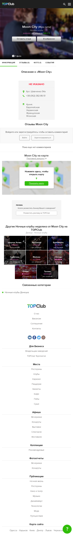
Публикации (36, 476)
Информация (8, 63)
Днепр (40, 530)
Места (36, 364)
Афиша (36, 412)
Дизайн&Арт (37, 501)
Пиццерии (36, 384)
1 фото (18, 56)
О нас (36, 314)
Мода (36, 511)
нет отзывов (37, 33)
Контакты (36, 328)
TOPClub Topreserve (36, 356)
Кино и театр (36, 491)
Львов (48, 530)
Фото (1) (37, 63)
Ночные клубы (36, 30)
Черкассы (58, 530)
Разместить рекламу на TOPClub (36, 213)
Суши (36, 404)
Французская (33, 113)
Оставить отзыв (24, 39)
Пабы (36, 399)
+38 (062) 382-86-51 (35, 95)
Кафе (36, 394)
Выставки (36, 427)
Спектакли (36, 432)
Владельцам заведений (36, 351)
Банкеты (37, 389)
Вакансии (36, 319)
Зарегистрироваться (42, 138)
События (49, 63)
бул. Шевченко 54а (36, 91)
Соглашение (37, 323)
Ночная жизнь (36, 481)
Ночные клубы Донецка (17, 292)
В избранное (49, 39)
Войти (24, 138)
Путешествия (36, 516)
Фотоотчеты (36, 458)
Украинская (32, 110)
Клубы (36, 374)
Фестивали (36, 437)
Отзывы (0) (24, 63)
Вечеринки (36, 417)
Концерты (36, 422)
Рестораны (36, 369)
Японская (31, 116)
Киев (32, 530)
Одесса (13, 530)
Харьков (23, 530)
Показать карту (36, 183)
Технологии (36, 506)
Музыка (36, 496)
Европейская (33, 107)
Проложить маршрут (37, 158)
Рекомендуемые (36, 450)
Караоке (36, 379)
